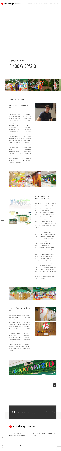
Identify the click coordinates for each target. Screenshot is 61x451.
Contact (56, 4)
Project (40, 4)
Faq (51, 4)
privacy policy (26, 445)
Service (30, 4)
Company (46, 4)
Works (35, 4)
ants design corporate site (15, 445)
